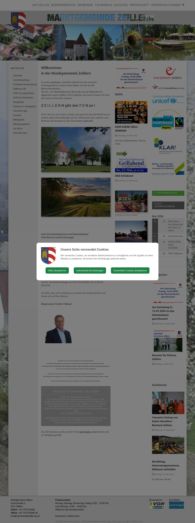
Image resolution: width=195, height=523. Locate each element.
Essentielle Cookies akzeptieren (130, 270)
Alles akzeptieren (57, 270)
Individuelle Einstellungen (89, 270)
